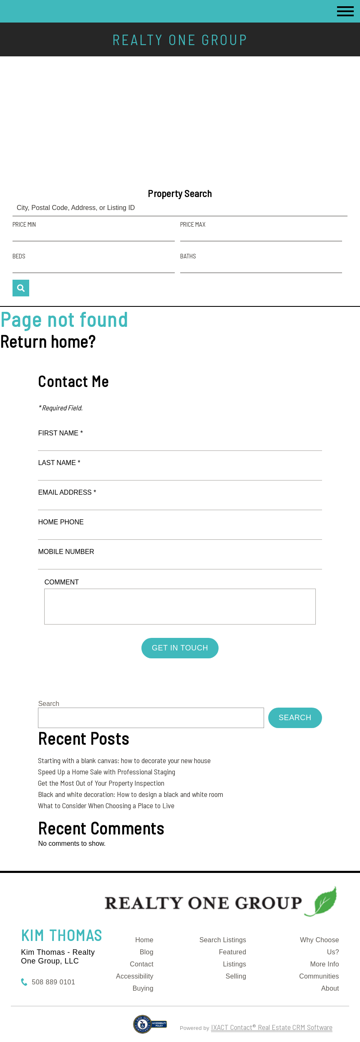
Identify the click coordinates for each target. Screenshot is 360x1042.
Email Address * (67, 492)
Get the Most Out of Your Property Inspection (101, 782)
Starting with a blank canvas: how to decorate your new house (124, 760)
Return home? (48, 341)
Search (48, 703)
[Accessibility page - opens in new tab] (150, 1027)
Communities (319, 976)
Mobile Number (66, 551)
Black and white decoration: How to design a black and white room (130, 794)
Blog (147, 952)
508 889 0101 (53, 982)
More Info (324, 964)
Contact (142, 964)
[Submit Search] (21, 288)
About (330, 988)
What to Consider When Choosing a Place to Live (106, 805)
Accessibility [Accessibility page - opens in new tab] (135, 976)
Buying (143, 988)
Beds (19, 256)
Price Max (193, 224)
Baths (188, 256)
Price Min (24, 224)
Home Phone (60, 522)
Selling (236, 976)
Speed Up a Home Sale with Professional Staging (106, 771)
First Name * (60, 433)
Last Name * (59, 462)
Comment (61, 582)
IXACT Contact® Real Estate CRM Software (271, 1027)
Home (144, 939)
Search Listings (222, 939)
